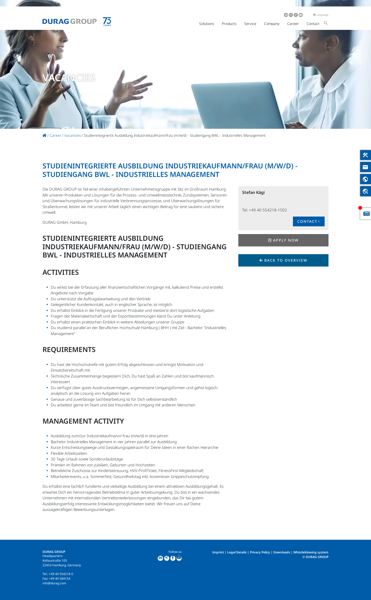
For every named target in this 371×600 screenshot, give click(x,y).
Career (293, 23)
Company (272, 23)
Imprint (218, 552)
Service (250, 23)
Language (320, 14)
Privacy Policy (260, 552)
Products (229, 23)
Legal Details (237, 552)
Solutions (206, 23)
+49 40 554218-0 (61, 574)
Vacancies (72, 135)
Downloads (281, 552)
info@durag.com (54, 583)
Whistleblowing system (310, 552)
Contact (313, 23)
